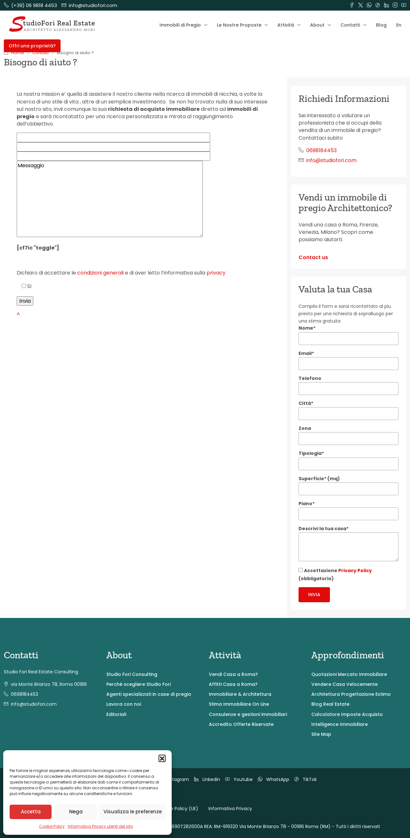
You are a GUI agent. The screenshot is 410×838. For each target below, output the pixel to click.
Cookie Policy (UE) (178, 808)
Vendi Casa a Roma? (233, 674)
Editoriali (116, 714)
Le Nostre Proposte (239, 25)
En (398, 25)
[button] (162, 758)
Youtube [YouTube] (239, 779)
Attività (285, 25)
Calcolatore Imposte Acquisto (347, 714)
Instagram (173, 779)
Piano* (307, 503)
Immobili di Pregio (180, 25)
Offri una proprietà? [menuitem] (32, 46)
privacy (216, 272)
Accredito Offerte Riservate (241, 724)
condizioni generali (100, 272)
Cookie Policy (52, 826)
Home (17, 53)
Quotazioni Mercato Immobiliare (349, 674)
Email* (306, 353)
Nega (76, 811)
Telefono (310, 378)
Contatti (350, 25)
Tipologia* (311, 453)
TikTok (305, 779)
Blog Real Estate (330, 704)
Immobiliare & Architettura (240, 694)
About (317, 25)
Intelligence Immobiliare (339, 724)
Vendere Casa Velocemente (344, 684)
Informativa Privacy (230, 808)
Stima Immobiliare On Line (239, 704)
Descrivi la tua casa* (323, 528)
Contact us (313, 257)
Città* (306, 403)
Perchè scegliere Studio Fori (138, 684)
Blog (381, 25)
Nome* (307, 328)
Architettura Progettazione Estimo (351, 694)
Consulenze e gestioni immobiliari (248, 714)
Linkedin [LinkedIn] (207, 779)
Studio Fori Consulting (131, 674)
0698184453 (321, 150)
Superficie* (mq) (319, 478)
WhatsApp (273, 779)
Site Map (321, 734)
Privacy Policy (355, 570)
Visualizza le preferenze (132, 811)
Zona (305, 428)
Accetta (31, 811)
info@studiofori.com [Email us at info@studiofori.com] (331, 160)
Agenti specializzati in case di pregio (148, 694)
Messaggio (110, 199)
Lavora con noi (123, 704)
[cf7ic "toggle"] (38, 247)
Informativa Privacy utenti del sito (100, 826)
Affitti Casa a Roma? (233, 684)
